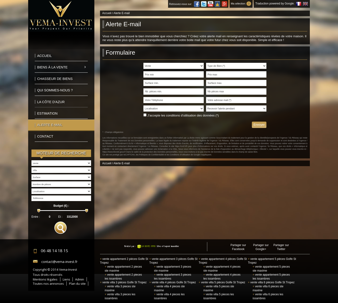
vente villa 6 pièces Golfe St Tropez (271, 282)
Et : (60, 216)
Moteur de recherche (61, 153)
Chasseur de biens (55, 79)
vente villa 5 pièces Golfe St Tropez (222, 282)
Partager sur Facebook (238, 247)
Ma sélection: (241, 3)
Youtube (210, 4)
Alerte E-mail (49, 125)
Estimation (47, 113)
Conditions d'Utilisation (180, 154)
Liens (66, 279)
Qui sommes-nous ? (55, 90)
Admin (79, 279)
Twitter (204, 4)
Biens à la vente (52, 67)
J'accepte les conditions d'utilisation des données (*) (183, 115)
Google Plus (224, 4)
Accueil (44, 56)
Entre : (35, 216)
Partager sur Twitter (281, 247)
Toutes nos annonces (48, 283)
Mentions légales (45, 279)
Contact (45, 136)
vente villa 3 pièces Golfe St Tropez (123, 282)
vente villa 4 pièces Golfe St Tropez (172, 282)
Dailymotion (217, 4)
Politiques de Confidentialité (151, 154)
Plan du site (77, 283)
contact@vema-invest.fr (59, 261)
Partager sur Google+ (261, 247)
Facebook (197, 4)
